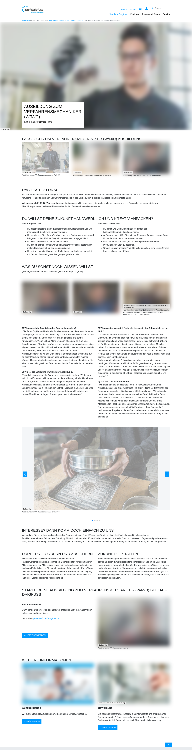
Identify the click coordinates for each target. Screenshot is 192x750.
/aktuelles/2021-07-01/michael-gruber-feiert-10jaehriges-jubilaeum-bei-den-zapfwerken (146, 306)
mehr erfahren (33, 721)
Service (166, 14)
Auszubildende (77, 20)
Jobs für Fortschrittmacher (58, 20)
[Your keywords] (160, 8)
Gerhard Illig (27, 172)
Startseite (26, 20)
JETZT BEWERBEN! (36, 635)
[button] (25, 474)
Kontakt (124, 9)
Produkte (134, 14)
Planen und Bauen (151, 14)
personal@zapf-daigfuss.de (46, 618)
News (133, 9)
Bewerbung (105, 707)
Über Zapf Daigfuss (118, 14)
